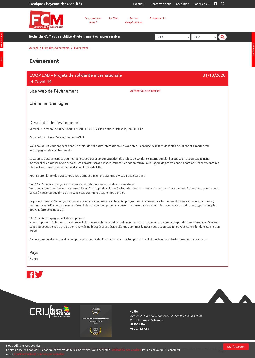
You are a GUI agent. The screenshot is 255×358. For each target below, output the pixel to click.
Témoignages (2, 40)
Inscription (182, 3)
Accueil (33, 47)
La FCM (113, 18)
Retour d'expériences (133, 20)
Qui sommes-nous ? (93, 20)
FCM (2, 59)
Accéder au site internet (145, 90)
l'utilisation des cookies (126, 349)
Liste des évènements (56, 47)
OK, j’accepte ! (236, 346)
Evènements (158, 18)
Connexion (201, 3)
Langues (138, 3)
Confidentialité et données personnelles (39, 354)
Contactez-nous (161, 3)
